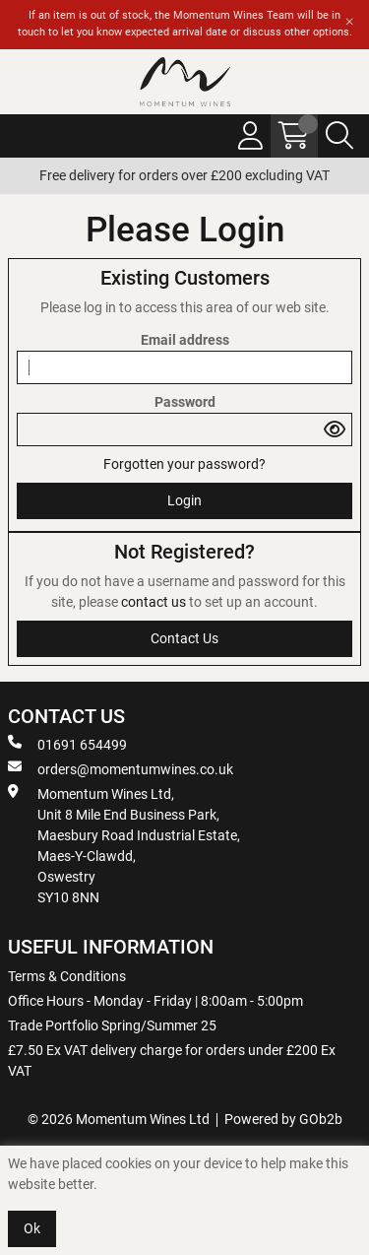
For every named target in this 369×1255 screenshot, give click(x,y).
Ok (32, 1228)
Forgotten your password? (184, 464)
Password (184, 402)
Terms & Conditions (67, 976)
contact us (155, 602)
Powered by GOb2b (283, 1119)
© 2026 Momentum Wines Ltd (119, 1119)
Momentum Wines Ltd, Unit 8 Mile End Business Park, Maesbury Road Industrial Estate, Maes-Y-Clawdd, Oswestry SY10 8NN (124, 844)
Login (184, 500)
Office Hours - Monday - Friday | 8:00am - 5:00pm (155, 1001)
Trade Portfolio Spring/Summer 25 (112, 1025)
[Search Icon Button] (339, 136)
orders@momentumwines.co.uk (120, 768)
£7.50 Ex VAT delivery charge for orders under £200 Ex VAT (172, 1060)
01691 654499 (67, 744)
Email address (185, 340)
